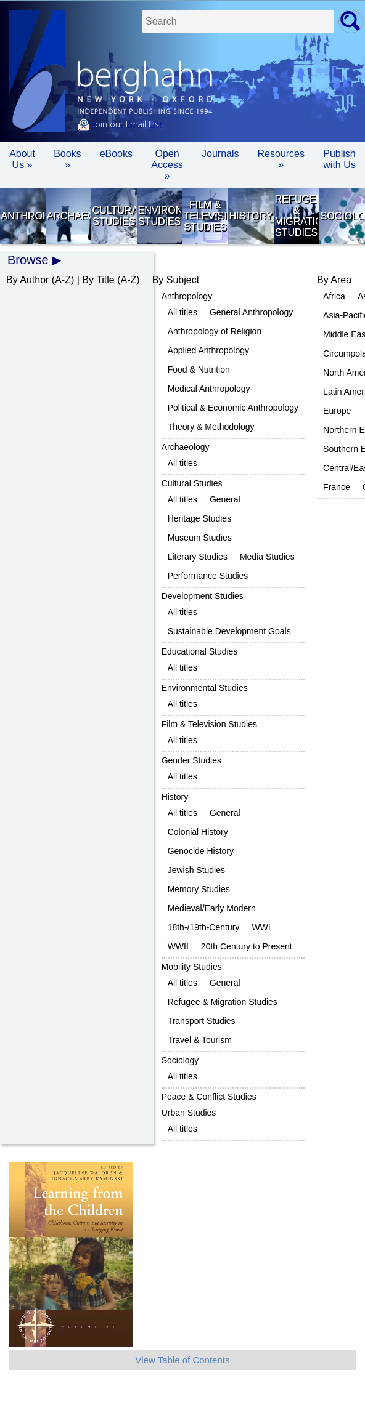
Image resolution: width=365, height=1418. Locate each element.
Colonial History (198, 832)
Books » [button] (67, 159)
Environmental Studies (159, 216)
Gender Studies (191, 760)
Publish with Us (339, 159)
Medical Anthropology (209, 388)
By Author (27, 280)
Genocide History (201, 851)
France (336, 487)
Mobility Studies (192, 967)
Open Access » (167, 164)
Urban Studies (189, 1113)
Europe (337, 411)
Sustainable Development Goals (229, 631)
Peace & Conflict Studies (209, 1097)
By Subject (175, 280)
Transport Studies (202, 1021)
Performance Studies (208, 576)
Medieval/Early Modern (212, 908)
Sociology (341, 216)
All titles (182, 312)
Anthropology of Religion (215, 331)
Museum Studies (200, 537)
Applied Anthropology (208, 350)
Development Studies (203, 596)
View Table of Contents (183, 1360)
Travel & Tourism (200, 1040)
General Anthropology (251, 312)
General (225, 499)
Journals (220, 153)
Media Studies (267, 557)
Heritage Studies (200, 518)
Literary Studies (198, 557)
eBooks (116, 153)
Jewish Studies (196, 870)
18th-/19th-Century (204, 927)
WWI (261, 927)
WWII (178, 946)
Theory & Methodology (211, 427)
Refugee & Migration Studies (296, 216)
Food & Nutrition (199, 369)
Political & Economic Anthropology (233, 408)
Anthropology (22, 216)
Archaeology (67, 216)
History (250, 216)
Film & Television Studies (204, 215)
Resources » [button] (281, 159)
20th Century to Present (246, 946)
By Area (334, 280)
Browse (28, 260)
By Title (98, 280)
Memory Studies (199, 889)
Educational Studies (200, 651)
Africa (334, 296)
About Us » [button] (22, 159)
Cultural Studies (113, 216)
